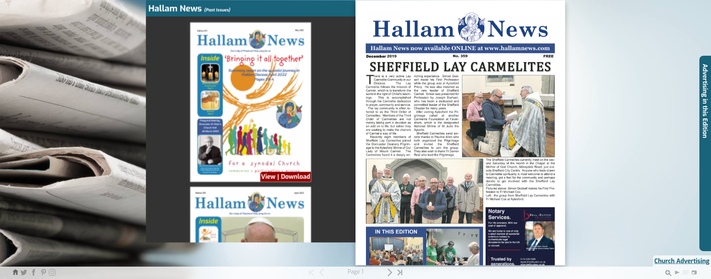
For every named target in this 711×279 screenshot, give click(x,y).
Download (295, 177)
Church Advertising (682, 261)
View (268, 177)
